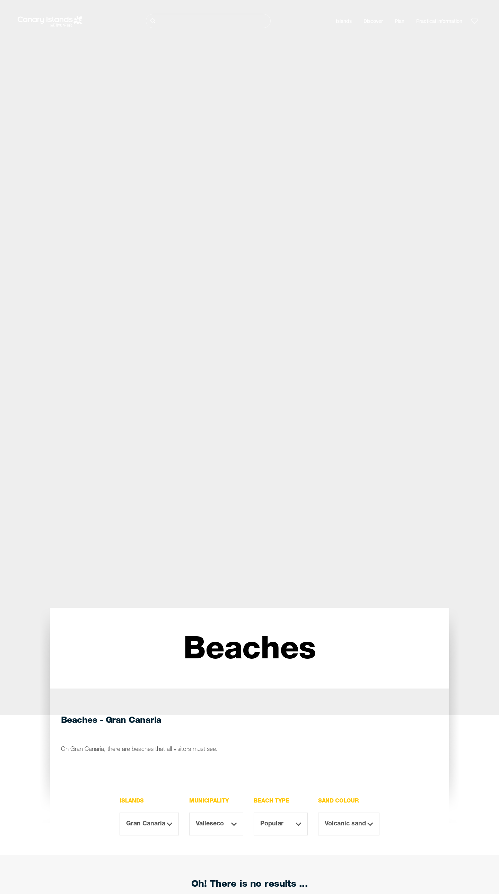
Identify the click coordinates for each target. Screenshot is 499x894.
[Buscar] (208, 21)
